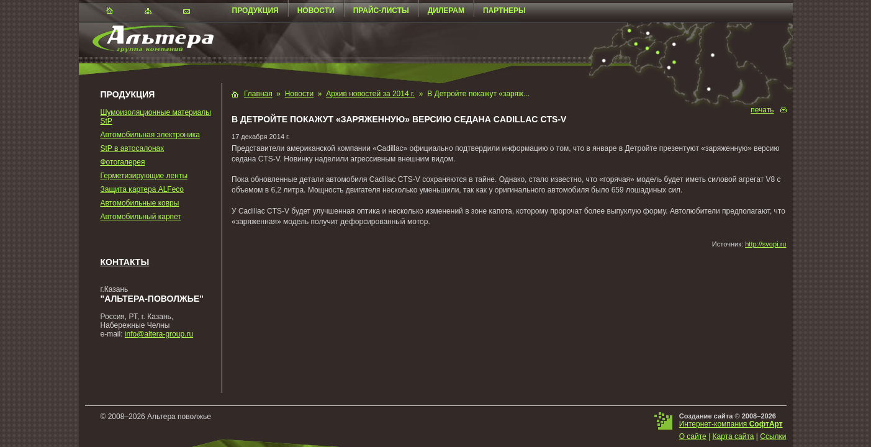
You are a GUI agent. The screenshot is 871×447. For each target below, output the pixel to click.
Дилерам (446, 10)
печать (762, 110)
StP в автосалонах (133, 148)
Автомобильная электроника (150, 134)
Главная (258, 93)
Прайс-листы (381, 10)
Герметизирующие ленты (144, 175)
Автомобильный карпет (141, 216)
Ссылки (773, 436)
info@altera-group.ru (159, 334)
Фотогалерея (123, 162)
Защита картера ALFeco (142, 189)
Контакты (125, 262)
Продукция (255, 10)
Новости (316, 10)
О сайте (692, 436)
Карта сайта (733, 436)
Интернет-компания (731, 424)
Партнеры (504, 10)
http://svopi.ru (765, 244)
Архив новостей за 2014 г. (370, 93)
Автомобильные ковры (140, 203)
